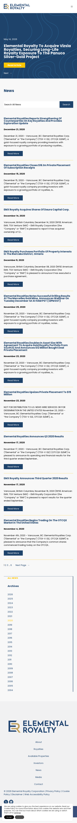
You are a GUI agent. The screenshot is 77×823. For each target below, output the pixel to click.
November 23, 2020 (14, 356)
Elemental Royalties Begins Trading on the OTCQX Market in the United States (35, 521)
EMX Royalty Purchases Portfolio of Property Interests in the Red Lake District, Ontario (38, 252)
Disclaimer (17, 794)
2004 (10, 690)
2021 (10, 616)
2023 (10, 607)
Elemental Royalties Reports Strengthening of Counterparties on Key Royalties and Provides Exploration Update (33, 121)
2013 (10, 650)
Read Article (16, 65)
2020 (10, 620)
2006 (10, 681)
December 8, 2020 (14, 260)
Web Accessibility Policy (37, 794)
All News (13, 578)
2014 (10, 646)
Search (66, 104)
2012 (10, 655)
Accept (9, 817)
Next (8, 73)
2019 (10, 624)
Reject (19, 817)
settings (17, 813)
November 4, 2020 (14, 528)
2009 (10, 668)
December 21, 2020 (14, 129)
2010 (10, 664)
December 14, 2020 (14, 215)
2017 (10, 633)
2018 (10, 629)
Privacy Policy (53, 791)
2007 (10, 677)
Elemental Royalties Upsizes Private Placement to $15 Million (37, 393)
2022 (10, 611)
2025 (10, 598)
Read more (14, 154)
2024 (10, 603)
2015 (10, 642)
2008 (10, 672)
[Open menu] (71, 6)
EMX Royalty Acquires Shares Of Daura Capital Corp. (36, 209)
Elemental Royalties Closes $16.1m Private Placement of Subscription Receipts (37, 166)
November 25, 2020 (14, 307)
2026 (10, 594)
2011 (9, 659)
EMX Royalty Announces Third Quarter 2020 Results (36, 478)
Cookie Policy (9, 808)
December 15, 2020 (14, 173)
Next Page (23, 565)
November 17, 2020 (14, 442)
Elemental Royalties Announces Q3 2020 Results (34, 436)
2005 (10, 685)
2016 (10, 637)
